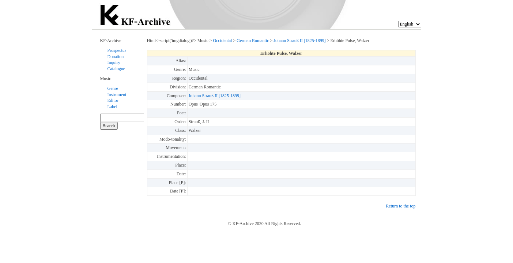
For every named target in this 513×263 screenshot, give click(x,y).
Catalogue (116, 68)
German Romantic (253, 40)
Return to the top (401, 206)
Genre (112, 88)
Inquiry (113, 62)
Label (112, 106)
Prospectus (117, 50)
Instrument (117, 94)
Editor (112, 100)
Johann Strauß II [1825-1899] (299, 40)
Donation (115, 56)
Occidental (222, 40)
